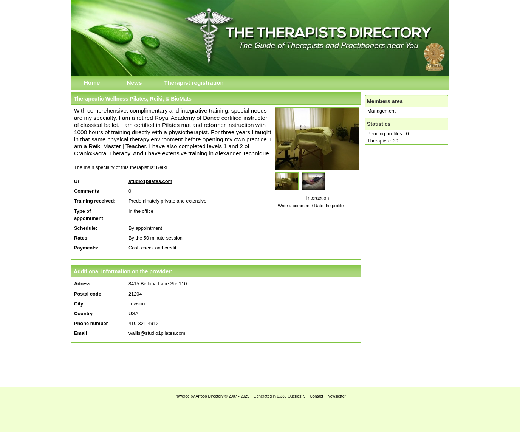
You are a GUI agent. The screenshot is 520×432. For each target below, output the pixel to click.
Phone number (91, 323)
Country (83, 313)
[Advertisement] (260, 363)
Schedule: (85, 228)
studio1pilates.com (150, 181)
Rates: (81, 238)
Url (77, 181)
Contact (316, 396)
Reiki (161, 167)
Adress (82, 283)
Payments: (86, 248)
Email (80, 333)
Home (92, 82)
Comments (86, 191)
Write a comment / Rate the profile (311, 205)
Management (381, 111)
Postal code (87, 294)
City (78, 304)
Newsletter (336, 396)
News (134, 82)
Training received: (95, 201)
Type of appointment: (89, 214)
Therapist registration (194, 82)
